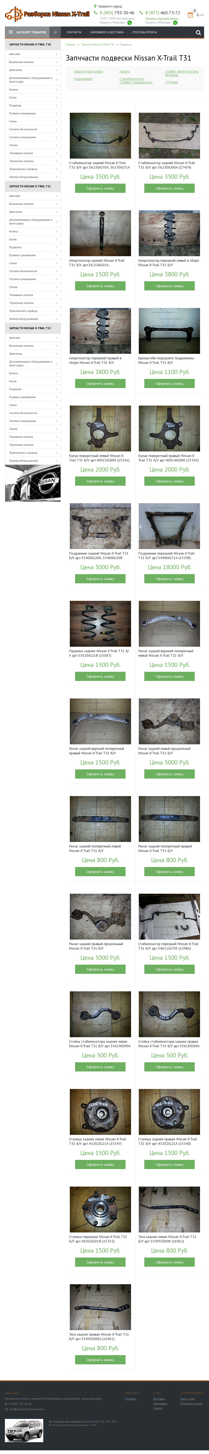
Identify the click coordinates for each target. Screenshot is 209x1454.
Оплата (157, 1408)
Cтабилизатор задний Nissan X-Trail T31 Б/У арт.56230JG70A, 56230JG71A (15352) (99, 165)
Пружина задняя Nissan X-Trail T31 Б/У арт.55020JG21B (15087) (99, 653)
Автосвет (14, 54)
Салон (13, 121)
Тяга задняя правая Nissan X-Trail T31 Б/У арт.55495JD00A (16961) (99, 1336)
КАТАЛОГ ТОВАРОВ (27, 32)
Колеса (13, 89)
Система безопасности (23, 129)
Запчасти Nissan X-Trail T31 (98, 44)
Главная (71, 44)
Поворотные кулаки (88, 72)
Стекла (13, 145)
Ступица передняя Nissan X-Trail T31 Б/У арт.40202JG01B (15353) (98, 1238)
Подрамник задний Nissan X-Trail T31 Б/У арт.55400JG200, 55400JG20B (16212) (99, 556)
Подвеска (15, 105)
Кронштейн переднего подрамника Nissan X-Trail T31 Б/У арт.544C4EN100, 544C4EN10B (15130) (166, 361)
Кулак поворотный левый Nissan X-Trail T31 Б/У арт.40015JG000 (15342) (99, 457)
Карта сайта (187, 1399)
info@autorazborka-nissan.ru (26, 1409)
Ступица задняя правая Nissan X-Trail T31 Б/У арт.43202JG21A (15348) (167, 1141)
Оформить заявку (100, 188)
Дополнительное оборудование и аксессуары (30, 79)
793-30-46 (117, 12)
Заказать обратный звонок (162, 18)
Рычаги (125, 72)
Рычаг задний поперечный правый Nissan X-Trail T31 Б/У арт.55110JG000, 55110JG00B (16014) (168, 849)
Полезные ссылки (191, 1403)
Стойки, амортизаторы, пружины (182, 73)
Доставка (159, 1399)
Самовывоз (160, 1403)
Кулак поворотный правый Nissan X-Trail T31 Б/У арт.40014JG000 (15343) (168, 457)
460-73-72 (163, 12)
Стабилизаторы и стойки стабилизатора (136, 80)
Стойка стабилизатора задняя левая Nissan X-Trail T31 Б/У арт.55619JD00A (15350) (99, 1044)
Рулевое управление (22, 113)
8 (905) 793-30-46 (20, 1404)
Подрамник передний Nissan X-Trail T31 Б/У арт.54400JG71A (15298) (166, 555)
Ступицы (171, 82)
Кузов (13, 97)
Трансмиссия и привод (23, 169)
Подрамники (83, 79)
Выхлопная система (21, 62)
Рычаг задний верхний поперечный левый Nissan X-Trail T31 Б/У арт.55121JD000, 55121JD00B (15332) (168, 654)
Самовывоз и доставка (107, 32)
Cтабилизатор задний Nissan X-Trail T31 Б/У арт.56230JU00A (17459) (166, 165)
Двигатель (15, 70)
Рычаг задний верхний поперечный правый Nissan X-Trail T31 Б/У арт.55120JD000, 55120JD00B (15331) (99, 751)
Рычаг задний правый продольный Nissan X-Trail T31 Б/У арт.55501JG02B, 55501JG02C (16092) (99, 946)
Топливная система (21, 153)
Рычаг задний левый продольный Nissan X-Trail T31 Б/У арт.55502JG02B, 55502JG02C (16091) (168, 751)
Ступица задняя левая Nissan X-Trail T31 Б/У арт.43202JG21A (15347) (97, 1141)
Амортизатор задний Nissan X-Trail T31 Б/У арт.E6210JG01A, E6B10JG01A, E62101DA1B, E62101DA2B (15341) (97, 263)
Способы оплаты (144, 32)
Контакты (74, 32)
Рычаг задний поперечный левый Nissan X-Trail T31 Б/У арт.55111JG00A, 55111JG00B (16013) (99, 849)
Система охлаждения (22, 137)
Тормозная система (21, 161)
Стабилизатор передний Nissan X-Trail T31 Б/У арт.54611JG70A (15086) (168, 946)
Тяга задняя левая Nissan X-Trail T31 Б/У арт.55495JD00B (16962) (167, 1238)
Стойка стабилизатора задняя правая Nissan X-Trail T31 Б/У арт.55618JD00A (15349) (169, 1044)
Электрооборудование (23, 177)
